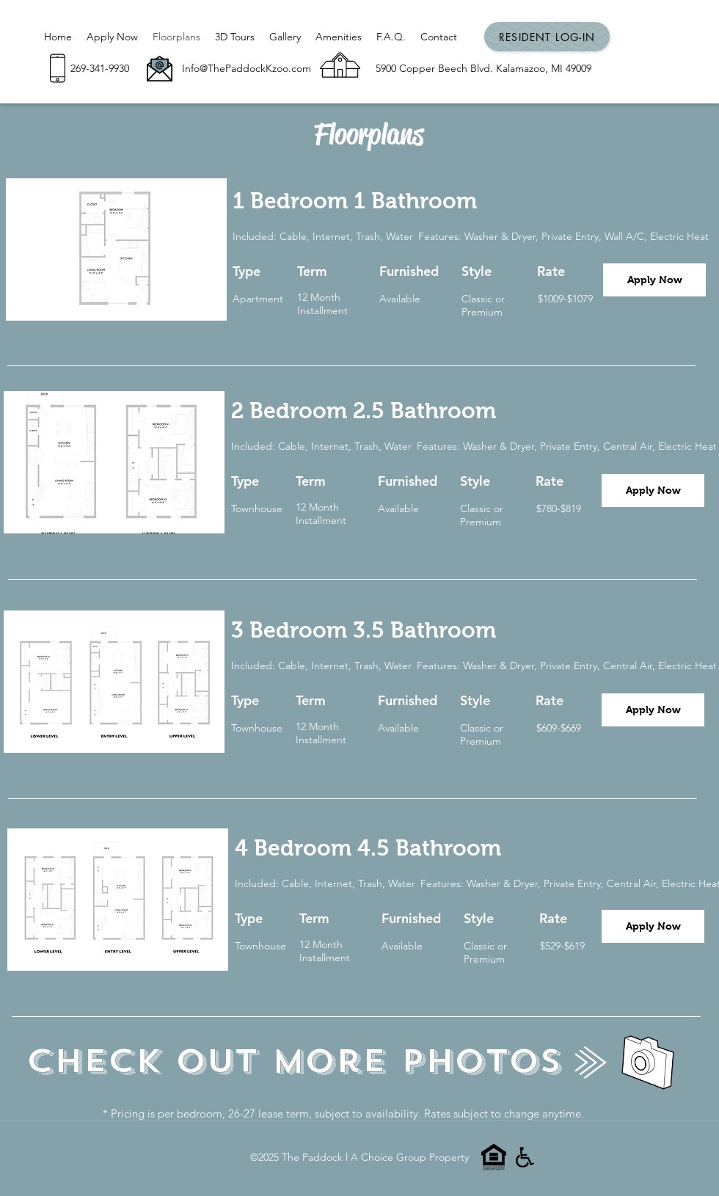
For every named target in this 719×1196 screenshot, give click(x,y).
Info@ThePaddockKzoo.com (246, 68)
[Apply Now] (654, 279)
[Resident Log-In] (547, 36)
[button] (116, 249)
